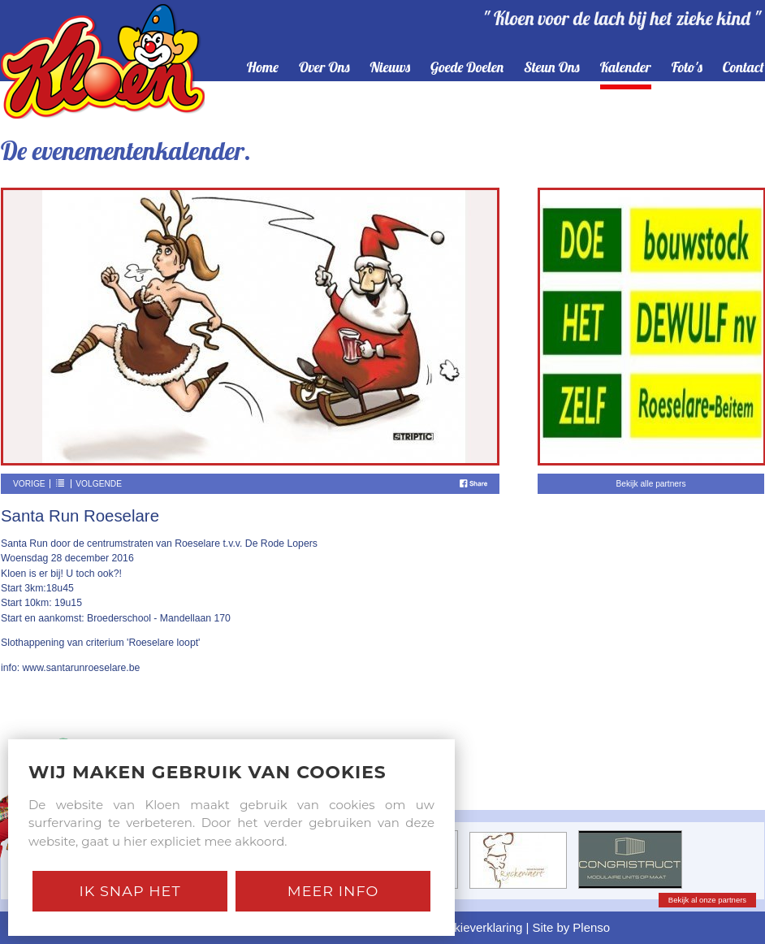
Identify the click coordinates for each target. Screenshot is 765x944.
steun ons (552, 68)
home (263, 68)
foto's (687, 68)
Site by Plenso (572, 927)
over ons (324, 68)
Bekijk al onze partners (707, 899)
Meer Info (333, 890)
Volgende (99, 483)
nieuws (390, 68)
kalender (625, 68)
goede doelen (467, 68)
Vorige (29, 483)
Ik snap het (129, 890)
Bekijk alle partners (650, 483)
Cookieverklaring (477, 927)
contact (743, 68)
